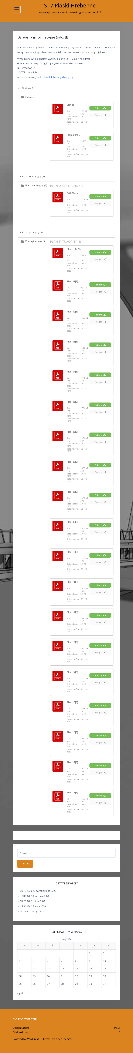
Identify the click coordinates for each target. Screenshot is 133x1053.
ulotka (70, 104)
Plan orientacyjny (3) (36, 185)
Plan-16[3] (72, 732)
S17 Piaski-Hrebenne (70, 5)
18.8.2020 (25, 896)
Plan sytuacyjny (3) (35, 241)
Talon (53, 1039)
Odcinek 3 (30, 97)
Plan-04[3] (72, 371)
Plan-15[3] (72, 702)
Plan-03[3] (72, 341)
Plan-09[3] (72, 522)
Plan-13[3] (72, 642)
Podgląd (100, 116)
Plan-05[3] (72, 401)
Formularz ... (74, 134)
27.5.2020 (25, 906)
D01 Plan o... (73, 193)
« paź (20, 993)
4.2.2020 (24, 911)
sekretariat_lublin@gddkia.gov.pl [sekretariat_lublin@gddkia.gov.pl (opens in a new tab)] (56, 77)
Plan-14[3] (72, 672)
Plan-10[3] (72, 552)
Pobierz (100, 109)
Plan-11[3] (72, 582)
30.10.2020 (26, 891)
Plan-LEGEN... (74, 249)
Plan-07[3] (72, 461)
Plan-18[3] (72, 792)
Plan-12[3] (72, 612)
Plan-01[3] (72, 281)
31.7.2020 (25, 901)
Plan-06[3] (72, 431)
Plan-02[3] (72, 311)
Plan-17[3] (72, 762)
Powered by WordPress (26, 1039)
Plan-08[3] (72, 491)
